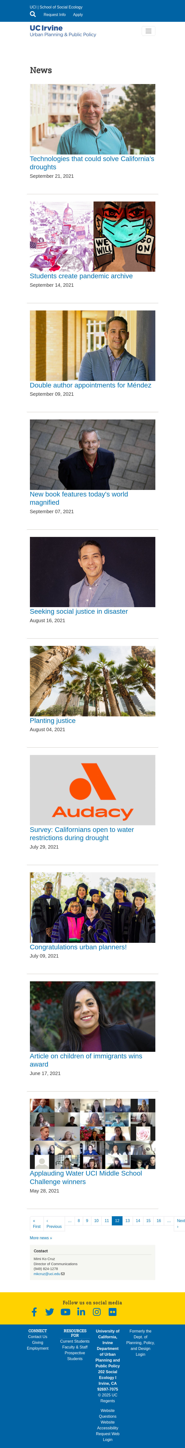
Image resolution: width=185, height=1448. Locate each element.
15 (148, 1221)
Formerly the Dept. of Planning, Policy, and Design (140, 1340)
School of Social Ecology (61, 7)
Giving (37, 1342)
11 (107, 1221)
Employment (38, 1348)
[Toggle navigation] (148, 31)
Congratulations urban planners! (78, 947)
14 (138, 1221)
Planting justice (53, 720)
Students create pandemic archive (81, 276)
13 (127, 1221)
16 (159, 1221)
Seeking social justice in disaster (79, 611)
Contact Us (37, 1337)
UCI (33, 7)
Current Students (75, 1341)
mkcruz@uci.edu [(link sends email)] (47, 1274)
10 (96, 1221)
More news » (41, 1238)
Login (140, 1354)
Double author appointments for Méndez (90, 385)
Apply (78, 15)
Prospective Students (75, 1356)
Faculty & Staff (75, 1347)
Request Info (55, 15)
